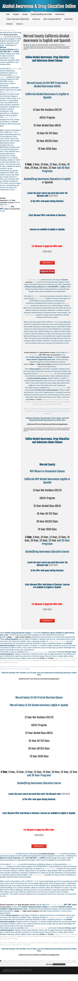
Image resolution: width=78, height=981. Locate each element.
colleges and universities (51, 373)
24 (64, 390)
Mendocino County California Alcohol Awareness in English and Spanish (25, 973)
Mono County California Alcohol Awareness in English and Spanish (54, 975)
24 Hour (44, 167)
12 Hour (54, 164)
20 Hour (34, 167)
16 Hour (50, 776)
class (51, 858)
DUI (39, 355)
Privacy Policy (68, 19)
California (37, 296)
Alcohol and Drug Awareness (16, 966)
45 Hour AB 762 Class (47, 133)
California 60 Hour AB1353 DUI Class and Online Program (20, 967)
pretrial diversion (40, 298)
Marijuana (16, 14)
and (41, 364)
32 (66, 390)
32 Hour (53, 167)
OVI (36, 355)
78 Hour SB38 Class (47, 148)
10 (51, 390)
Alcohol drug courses (34, 280)
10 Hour (44, 164)
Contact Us (19, 24)
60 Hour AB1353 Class (47, 141)
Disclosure (9, 24)
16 (59, 390)
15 (56, 390)
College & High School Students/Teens (17, 19)
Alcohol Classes (59, 14)
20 (61, 390)
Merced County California (59, 969)
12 (54, 390)
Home (8, 14)
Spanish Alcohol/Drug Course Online (41, 14)
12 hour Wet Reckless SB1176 (47, 109)
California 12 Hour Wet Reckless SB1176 (36, 966)
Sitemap (24, 14)
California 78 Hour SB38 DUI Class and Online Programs (54, 967)
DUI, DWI (31, 355)
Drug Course (36, 19)
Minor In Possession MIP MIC (52, 19)
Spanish (49, 182)
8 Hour (35, 164)
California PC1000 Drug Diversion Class (34, 969)
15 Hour (63, 164)
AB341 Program (47, 117)
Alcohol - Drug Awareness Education (54, 45)
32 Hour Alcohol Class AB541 (47, 125)
